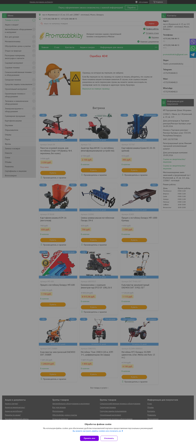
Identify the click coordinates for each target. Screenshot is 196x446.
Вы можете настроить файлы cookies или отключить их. (97, 432)
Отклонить (110, 438)
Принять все (89, 438)
